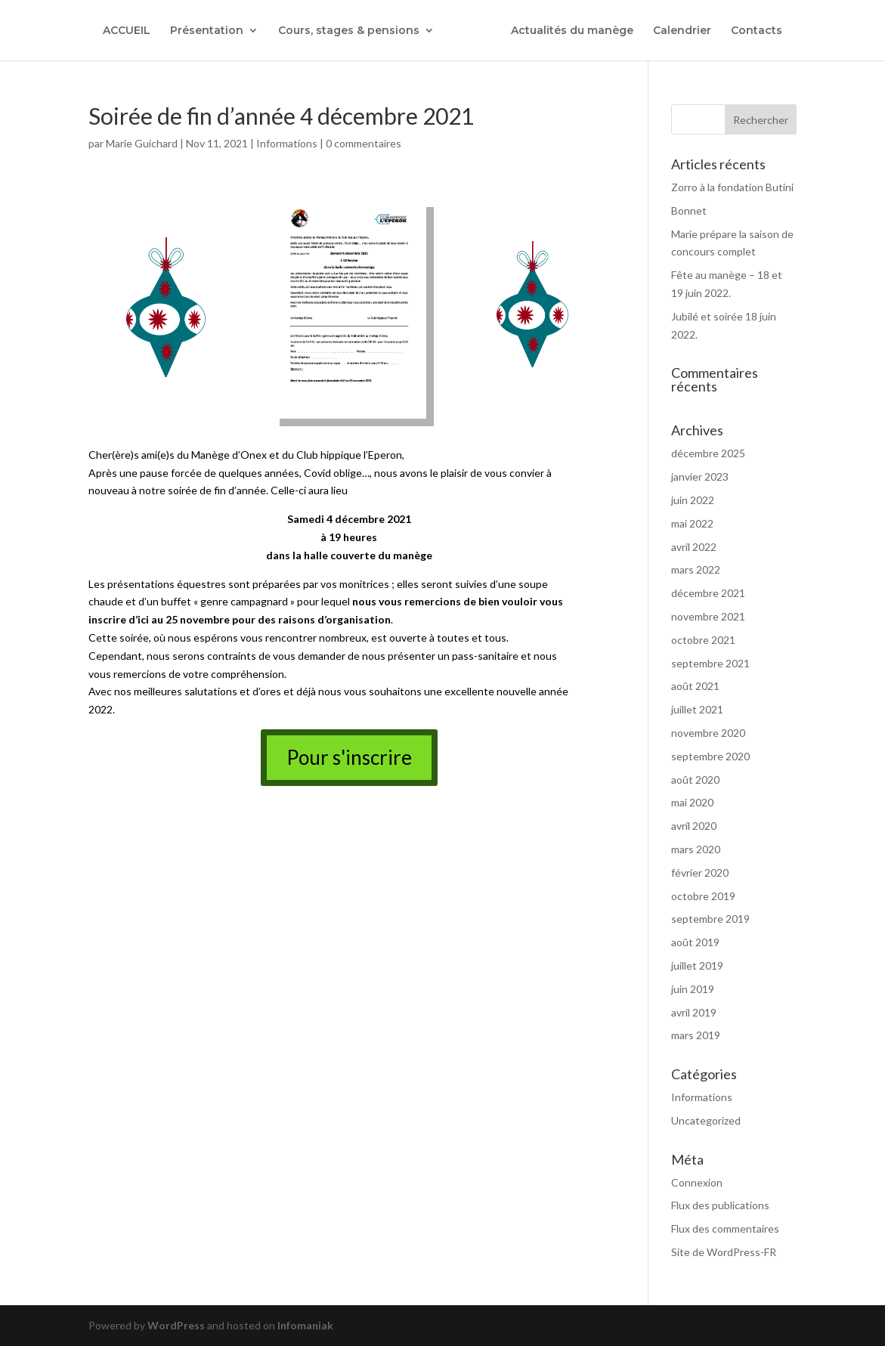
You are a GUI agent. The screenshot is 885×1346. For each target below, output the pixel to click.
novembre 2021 (708, 616)
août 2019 (695, 942)
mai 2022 (692, 523)
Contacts (760, 31)
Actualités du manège (576, 31)
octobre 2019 (703, 896)
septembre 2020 (710, 756)
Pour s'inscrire (349, 757)
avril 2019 (693, 1012)
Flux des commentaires (725, 1228)
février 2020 (700, 872)
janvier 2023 (700, 476)
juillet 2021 (697, 709)
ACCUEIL (123, 31)
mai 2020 (692, 802)
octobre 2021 (703, 639)
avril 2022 (693, 546)
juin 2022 (692, 500)
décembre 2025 (708, 453)
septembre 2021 (710, 663)
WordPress (176, 1325)
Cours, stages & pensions (345, 31)
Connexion (697, 1182)
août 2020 (695, 779)
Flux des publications (720, 1205)
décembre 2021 (708, 592)
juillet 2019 (697, 965)
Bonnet (689, 210)
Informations (286, 143)
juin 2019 (692, 988)
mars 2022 (695, 569)
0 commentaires (363, 143)
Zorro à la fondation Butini (732, 187)
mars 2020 (695, 849)
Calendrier (686, 31)
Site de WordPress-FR (723, 1251)
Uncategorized (706, 1120)
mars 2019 (695, 1035)
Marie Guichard (142, 143)
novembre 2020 (708, 732)
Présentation (203, 31)
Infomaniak (305, 1325)
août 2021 (695, 685)
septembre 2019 (710, 918)
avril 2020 (693, 825)
